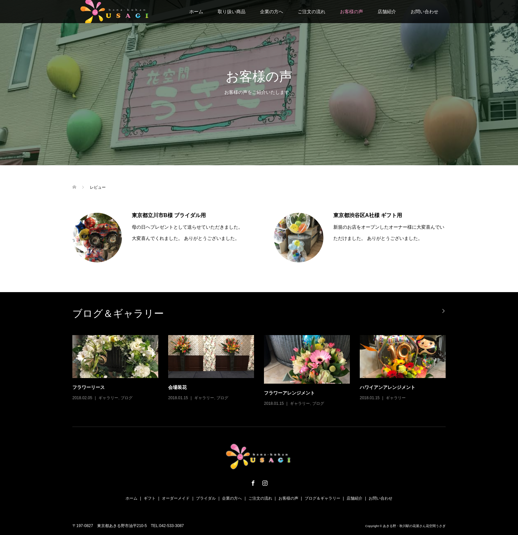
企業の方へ (271, 11)
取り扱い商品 (231, 11)
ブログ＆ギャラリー (322, 498)
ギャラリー (108, 398)
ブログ (126, 398)
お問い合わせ (424, 11)
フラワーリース (88, 387)
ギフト (150, 498)
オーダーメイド (176, 498)
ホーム (196, 11)
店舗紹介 (387, 11)
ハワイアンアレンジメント (387, 387)
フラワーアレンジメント (289, 393)
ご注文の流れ (311, 11)
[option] (264, 371)
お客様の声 (351, 11)
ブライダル (206, 498)
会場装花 (177, 387)
